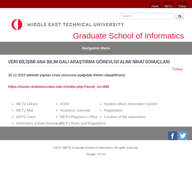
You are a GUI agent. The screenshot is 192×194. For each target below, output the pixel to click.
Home (155, 6)
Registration (113, 110)
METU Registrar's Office (79, 117)
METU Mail (24, 110)
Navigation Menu (96, 48)
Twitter (183, 135)
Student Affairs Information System (131, 104)
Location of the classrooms (125, 117)
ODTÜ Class (26, 117)
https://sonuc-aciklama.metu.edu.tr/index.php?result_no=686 (58, 87)
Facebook (173, 135)
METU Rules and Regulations (83, 123)
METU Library (27, 104)
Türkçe (182, 6)
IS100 (64, 104)
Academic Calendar (75, 110)
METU (168, 6)
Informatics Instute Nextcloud (38, 123)
